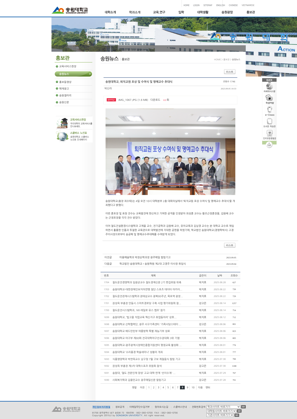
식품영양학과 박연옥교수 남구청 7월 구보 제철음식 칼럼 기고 (146, 359)
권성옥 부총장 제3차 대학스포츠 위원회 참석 (137, 366)
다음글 (108, 264)
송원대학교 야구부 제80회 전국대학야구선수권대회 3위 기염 (146, 338)
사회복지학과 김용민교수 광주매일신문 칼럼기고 (139, 380)
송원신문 (64, 102)
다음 (200, 387)
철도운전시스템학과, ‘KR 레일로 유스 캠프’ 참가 (139, 310)
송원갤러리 (65, 95)
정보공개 (119, 407)
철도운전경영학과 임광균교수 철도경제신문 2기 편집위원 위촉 (147, 282)
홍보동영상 (65, 82)
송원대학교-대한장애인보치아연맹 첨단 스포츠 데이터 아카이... (147, 289)
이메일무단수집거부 (139, 407)
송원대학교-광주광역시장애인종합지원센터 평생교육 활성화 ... (147, 345)
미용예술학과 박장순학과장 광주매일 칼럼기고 (145, 257)
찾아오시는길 (161, 407)
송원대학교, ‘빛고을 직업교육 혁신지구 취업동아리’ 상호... (145, 317)
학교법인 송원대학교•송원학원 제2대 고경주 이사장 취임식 (153, 264)
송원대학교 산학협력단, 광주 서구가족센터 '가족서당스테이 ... (147, 324)
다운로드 (155, 100)
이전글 (108, 257)
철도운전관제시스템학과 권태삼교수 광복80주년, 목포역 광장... (148, 296)
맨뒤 (208, 387)
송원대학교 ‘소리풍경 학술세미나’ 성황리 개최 (138, 352)
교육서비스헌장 (68, 66)
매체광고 (64, 88)
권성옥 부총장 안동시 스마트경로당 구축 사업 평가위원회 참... (147, 303)
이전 (142, 387)
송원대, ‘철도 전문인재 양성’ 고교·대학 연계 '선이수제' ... (144, 373)
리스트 (229, 71)
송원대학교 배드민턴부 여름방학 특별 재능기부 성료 (141, 331)
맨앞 (134, 387)
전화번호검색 (198, 407)
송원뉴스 (64, 74)
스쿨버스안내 (180, 407)
